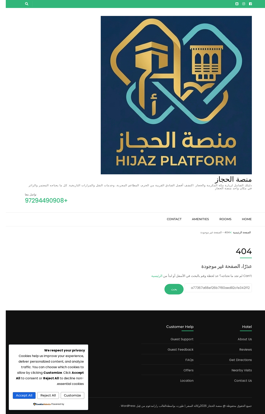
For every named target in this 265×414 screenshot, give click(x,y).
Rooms (220, 219)
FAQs (184, 359)
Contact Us (237, 380)
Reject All (24, 388)
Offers (183, 370)
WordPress (122, 405)
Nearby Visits (236, 370)
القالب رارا (154, 405)
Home (241, 219)
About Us (239, 338)
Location (181, 380)
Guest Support (176, 338)
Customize (60, 388)
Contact (168, 219)
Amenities (194, 219)
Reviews (240, 349)
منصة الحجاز (227, 179)
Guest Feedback (175, 349)
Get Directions (234, 359)
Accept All (43, 395)
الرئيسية (151, 276)
